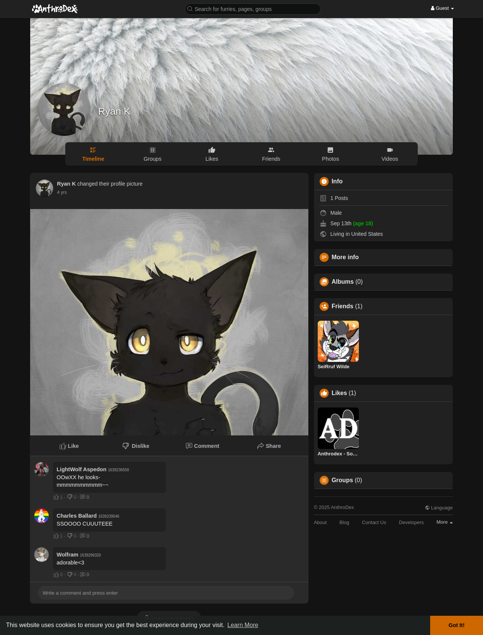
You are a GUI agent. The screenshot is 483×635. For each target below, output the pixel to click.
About (320, 522)
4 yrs (62, 192)
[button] (252, 8)
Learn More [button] (243, 625)
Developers (411, 522)
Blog (344, 522)
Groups (342, 480)
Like (69, 446)
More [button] (445, 522)
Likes (339, 393)
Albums (343, 282)
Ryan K (114, 111)
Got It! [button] (457, 625)
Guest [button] (442, 8)
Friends (343, 306)
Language (439, 507)
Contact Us (374, 522)
